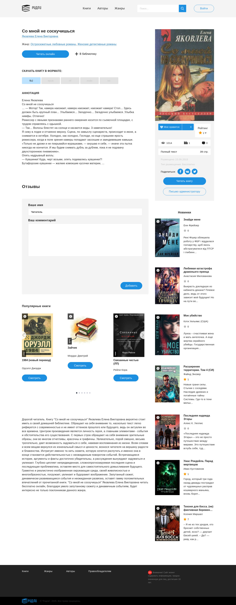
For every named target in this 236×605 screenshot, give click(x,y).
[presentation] (53, 267)
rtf (73, 80)
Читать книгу (185, 181)
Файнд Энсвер (192, 374)
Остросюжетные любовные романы (53, 44)
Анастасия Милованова (198, 276)
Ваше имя (35, 205)
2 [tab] (79, 393)
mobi (93, 80)
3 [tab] (82, 393)
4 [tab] (84, 393)
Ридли (37, 7)
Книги (87, 8)
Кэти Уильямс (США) (196, 321)
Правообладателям (99, 571)
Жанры (120, 8)
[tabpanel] (37, 348)
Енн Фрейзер (191, 225)
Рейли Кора (120, 370)
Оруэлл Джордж (31, 368)
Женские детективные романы (97, 44)
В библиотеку (72, 54)
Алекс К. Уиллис (193, 423)
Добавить (129, 285)
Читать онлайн (37, 54)
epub (52, 80)
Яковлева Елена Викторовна (40, 36)
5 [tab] (87, 393)
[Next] (144, 335)
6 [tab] (89, 393)
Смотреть (34, 378)
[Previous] (22, 335)
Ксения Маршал (193, 514)
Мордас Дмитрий (78, 355)
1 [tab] (76, 393)
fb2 (32, 80)
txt (114, 80)
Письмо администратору (184, 191)
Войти (204, 8)
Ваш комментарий (42, 220)
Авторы (103, 8)
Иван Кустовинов (194, 468)
